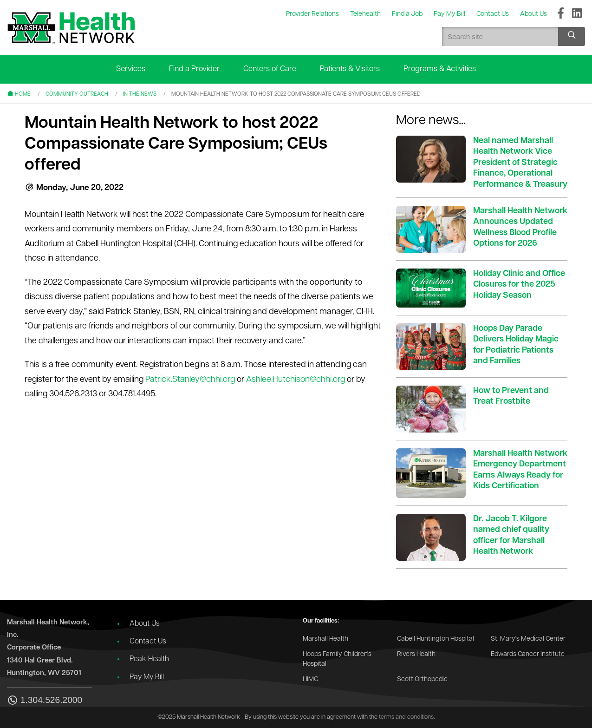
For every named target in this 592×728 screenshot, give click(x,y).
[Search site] (571, 36)
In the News (139, 94)
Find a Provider (194, 69)
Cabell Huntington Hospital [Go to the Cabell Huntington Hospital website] (435, 639)
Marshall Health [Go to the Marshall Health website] (325, 639)
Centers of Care (269, 69)
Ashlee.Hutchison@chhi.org (295, 379)
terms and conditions (406, 717)
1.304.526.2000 (44, 700)
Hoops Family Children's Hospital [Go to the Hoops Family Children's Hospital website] (337, 659)
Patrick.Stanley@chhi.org (190, 379)
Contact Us (148, 641)
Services (130, 69)
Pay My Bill (147, 677)
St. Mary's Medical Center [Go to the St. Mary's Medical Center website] (528, 639)
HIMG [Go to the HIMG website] (311, 679)
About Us (145, 624)
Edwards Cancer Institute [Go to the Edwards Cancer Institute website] (528, 654)
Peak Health (149, 659)
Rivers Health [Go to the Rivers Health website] (416, 654)
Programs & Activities (439, 69)
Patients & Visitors (350, 69)
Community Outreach (77, 94)
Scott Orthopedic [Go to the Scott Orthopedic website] (422, 679)
